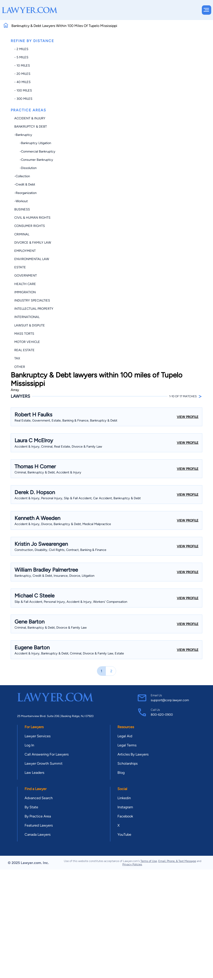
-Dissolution (25, 168)
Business (22, 209)
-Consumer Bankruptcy (33, 160)
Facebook (125, 816)
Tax (17, 358)
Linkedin (124, 798)
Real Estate (24, 350)
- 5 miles (21, 57)
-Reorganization (25, 193)
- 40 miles (22, 82)
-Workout (21, 201)
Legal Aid (124, 736)
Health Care (25, 284)
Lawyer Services (37, 736)
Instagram (125, 807)
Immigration (25, 292)
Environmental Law (31, 259)
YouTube (124, 834)
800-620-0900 (162, 715)
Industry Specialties (32, 300)
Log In (29, 745)
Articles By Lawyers (132, 754)
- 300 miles (23, 99)
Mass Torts (24, 334)
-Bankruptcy (23, 135)
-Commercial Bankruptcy (34, 151)
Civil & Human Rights (32, 218)
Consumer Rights (29, 226)
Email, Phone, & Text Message (177, 861)
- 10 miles (22, 65)
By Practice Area (38, 816)
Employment (25, 251)
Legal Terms (126, 745)
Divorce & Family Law (32, 242)
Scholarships (127, 763)
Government (25, 275)
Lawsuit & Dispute (29, 325)
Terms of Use (148, 861)
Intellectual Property (33, 309)
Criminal (21, 234)
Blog (121, 772)
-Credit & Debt (24, 184)
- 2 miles (21, 49)
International (27, 317)
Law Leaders (34, 772)
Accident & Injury (29, 118)
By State (31, 807)
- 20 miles (22, 74)
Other (19, 367)
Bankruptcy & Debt (30, 126)
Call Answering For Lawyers (47, 754)
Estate (20, 267)
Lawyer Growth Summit (44, 763)
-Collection (22, 176)
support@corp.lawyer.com (170, 700)
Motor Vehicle (27, 342)
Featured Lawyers (39, 825)
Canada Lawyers (37, 834)
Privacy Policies (132, 864)
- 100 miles (23, 90)
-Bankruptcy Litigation (32, 143)
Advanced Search (39, 798)
